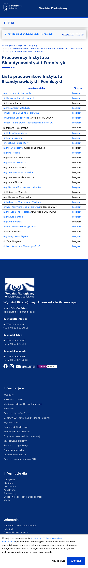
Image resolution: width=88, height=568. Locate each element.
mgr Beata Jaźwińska (14, 162)
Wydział (22, 45)
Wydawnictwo (11, 422)
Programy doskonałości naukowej (22, 436)
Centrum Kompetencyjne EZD (20, 459)
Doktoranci (10, 486)
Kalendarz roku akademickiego (20, 525)
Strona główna (8, 45)
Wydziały (9, 394)
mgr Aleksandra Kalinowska (18, 172)
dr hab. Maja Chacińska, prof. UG (21, 112)
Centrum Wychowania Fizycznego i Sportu (27, 417)
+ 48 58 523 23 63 (18, 360)
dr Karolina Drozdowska (16, 117)
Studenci (8, 482)
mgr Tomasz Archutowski (17, 93)
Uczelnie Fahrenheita (15, 454)
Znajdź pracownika (14, 449)
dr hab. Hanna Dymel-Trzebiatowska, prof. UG (28, 122)
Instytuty (33, 45)
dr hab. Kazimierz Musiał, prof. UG (21, 206)
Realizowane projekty (15, 440)
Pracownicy (10, 493)
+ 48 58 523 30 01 (18, 327)
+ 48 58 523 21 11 (17, 343)
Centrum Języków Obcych (18, 413)
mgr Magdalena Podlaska (17, 211)
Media (7, 500)
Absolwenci (10, 489)
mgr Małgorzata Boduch (16, 107)
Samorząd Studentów (16, 427)
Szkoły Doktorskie (13, 399)
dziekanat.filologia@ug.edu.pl (19, 311)
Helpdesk (9, 528)
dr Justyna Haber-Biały (16, 142)
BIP (5, 535)
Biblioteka (9, 408)
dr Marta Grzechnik (13, 137)
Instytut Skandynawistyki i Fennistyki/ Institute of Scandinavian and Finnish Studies (44, 48)
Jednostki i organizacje (16, 445)
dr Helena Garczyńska (15, 132)
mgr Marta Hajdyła (13, 147)
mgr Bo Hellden (11, 152)
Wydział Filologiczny (53, 8)
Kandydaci (9, 479)
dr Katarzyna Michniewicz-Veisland (22, 201)
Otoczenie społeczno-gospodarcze (23, 496)
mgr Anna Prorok (12, 221)
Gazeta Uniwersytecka (16, 532)
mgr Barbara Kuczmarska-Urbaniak (22, 187)
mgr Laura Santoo (13, 216)
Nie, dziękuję (58, 564)
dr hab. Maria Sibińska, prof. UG (20, 226)
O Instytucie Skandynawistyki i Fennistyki (24, 51)
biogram (76, 93)
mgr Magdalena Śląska (15, 236)
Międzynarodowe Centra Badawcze (23, 404)
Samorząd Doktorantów (17, 431)
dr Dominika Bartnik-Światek (18, 98)
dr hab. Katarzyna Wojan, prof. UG (21, 246)
